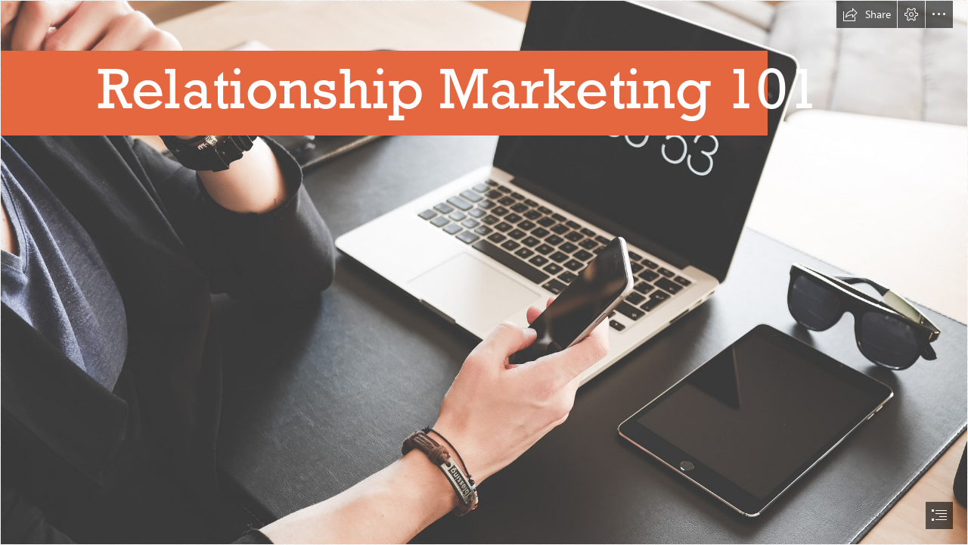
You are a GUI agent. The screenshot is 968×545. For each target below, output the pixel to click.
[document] (484, 272)
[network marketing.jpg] (484, 272)
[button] (866, 14)
